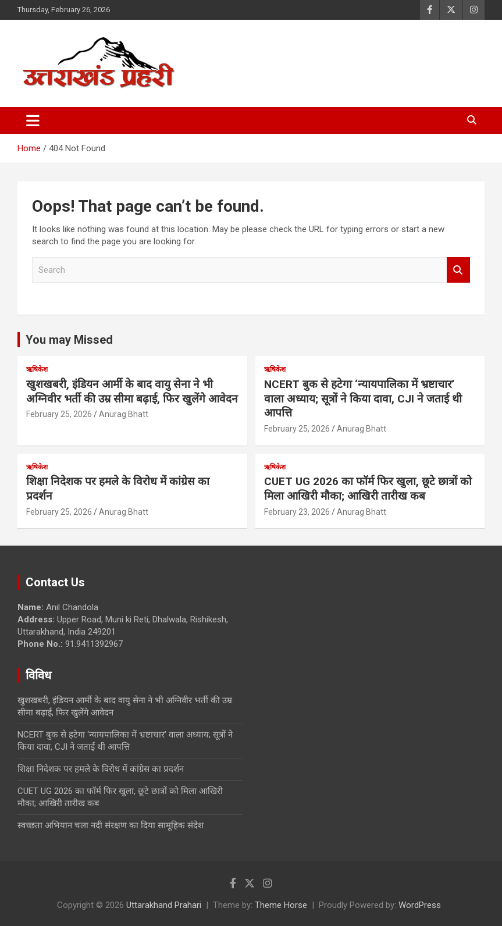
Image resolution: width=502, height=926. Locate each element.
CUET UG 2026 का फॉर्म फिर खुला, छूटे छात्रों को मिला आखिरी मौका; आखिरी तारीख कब (368, 489)
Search (458, 270)
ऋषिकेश (37, 369)
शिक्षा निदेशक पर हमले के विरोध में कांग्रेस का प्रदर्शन (100, 769)
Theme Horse (281, 905)
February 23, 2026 (297, 512)
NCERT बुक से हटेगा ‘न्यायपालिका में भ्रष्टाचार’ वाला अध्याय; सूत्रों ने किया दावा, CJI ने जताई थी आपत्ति (363, 398)
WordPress (419, 905)
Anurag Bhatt (123, 414)
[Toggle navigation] (32, 120)
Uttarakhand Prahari (163, 905)
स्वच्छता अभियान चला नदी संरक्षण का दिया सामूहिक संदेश (110, 825)
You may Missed (69, 340)
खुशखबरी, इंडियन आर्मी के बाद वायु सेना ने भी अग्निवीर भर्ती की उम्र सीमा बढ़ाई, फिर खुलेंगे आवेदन (132, 391)
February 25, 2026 (59, 414)
